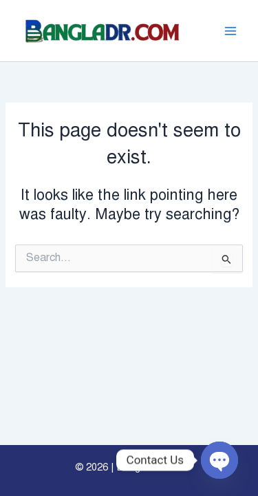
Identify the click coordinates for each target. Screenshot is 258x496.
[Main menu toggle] (230, 30)
